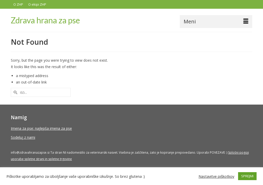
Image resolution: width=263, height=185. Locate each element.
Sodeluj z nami (23, 137)
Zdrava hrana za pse (45, 20)
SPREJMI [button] (247, 176)
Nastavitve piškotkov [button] (216, 176)
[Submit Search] (14, 92)
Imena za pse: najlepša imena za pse (41, 128)
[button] (246, 21)
